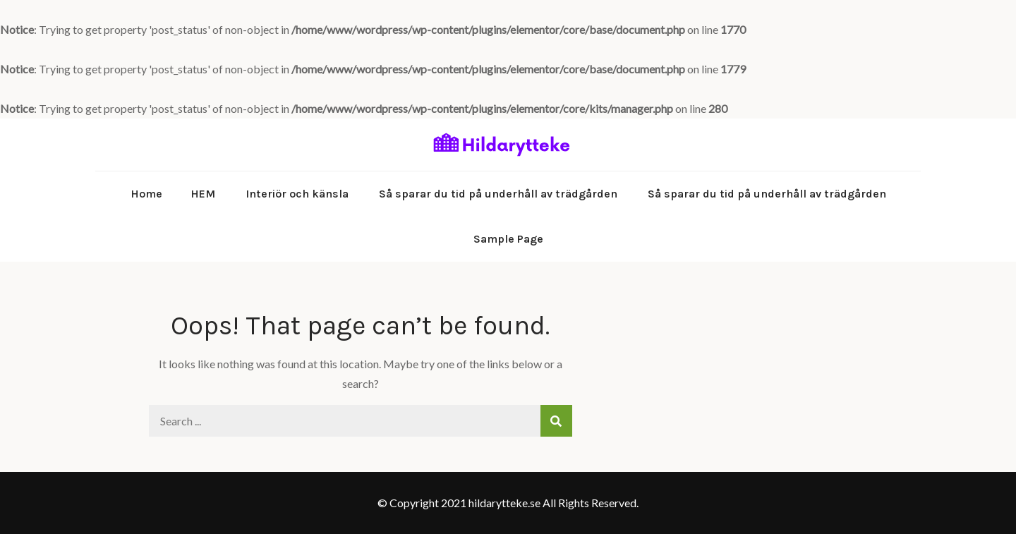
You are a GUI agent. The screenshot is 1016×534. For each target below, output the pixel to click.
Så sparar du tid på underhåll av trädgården (498, 193)
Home (146, 193)
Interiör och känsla (297, 193)
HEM (202, 193)
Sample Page (508, 238)
